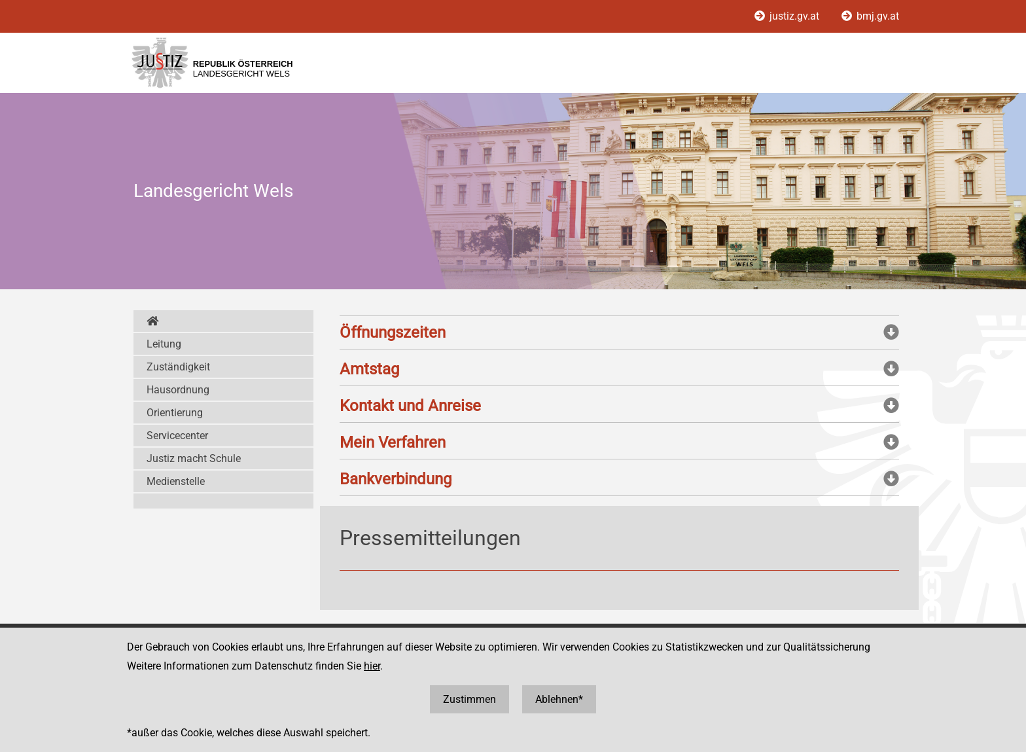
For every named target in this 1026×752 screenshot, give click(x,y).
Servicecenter (177, 435)
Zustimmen (469, 699)
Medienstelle (176, 481)
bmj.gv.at (870, 16)
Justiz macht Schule (194, 458)
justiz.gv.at (788, 16)
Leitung (164, 344)
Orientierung (175, 412)
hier (372, 666)
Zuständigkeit (178, 367)
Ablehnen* (559, 699)
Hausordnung (178, 390)
